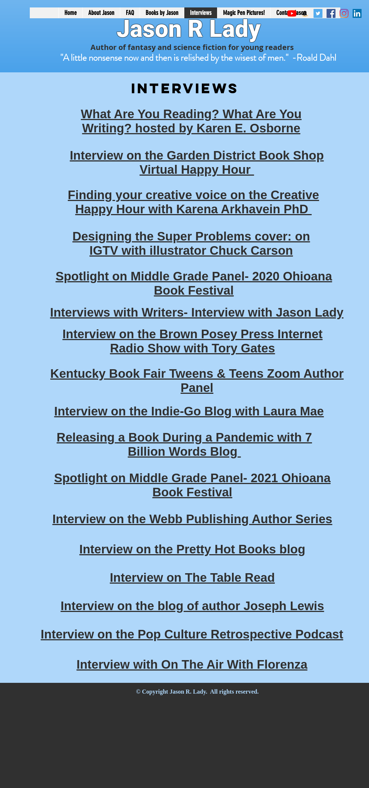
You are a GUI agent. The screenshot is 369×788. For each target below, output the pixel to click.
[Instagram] (344, 13)
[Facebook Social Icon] (331, 13)
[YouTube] (291, 13)
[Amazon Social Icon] (304, 13)
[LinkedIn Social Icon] (357, 13)
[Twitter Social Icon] (318, 13)
